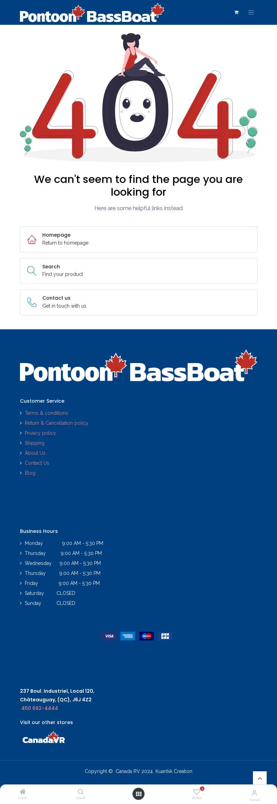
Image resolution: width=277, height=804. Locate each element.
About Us (35, 453)
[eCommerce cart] (236, 12)
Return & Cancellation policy (56, 423)
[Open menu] (138, 794)
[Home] (23, 792)
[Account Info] (254, 792)
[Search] (80, 792)
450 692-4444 (39, 708)
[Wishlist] (197, 792)
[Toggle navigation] (251, 12)
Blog (30, 473)
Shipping (34, 443)
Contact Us (37, 463)
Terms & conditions (46, 413)
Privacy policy (41, 433)
